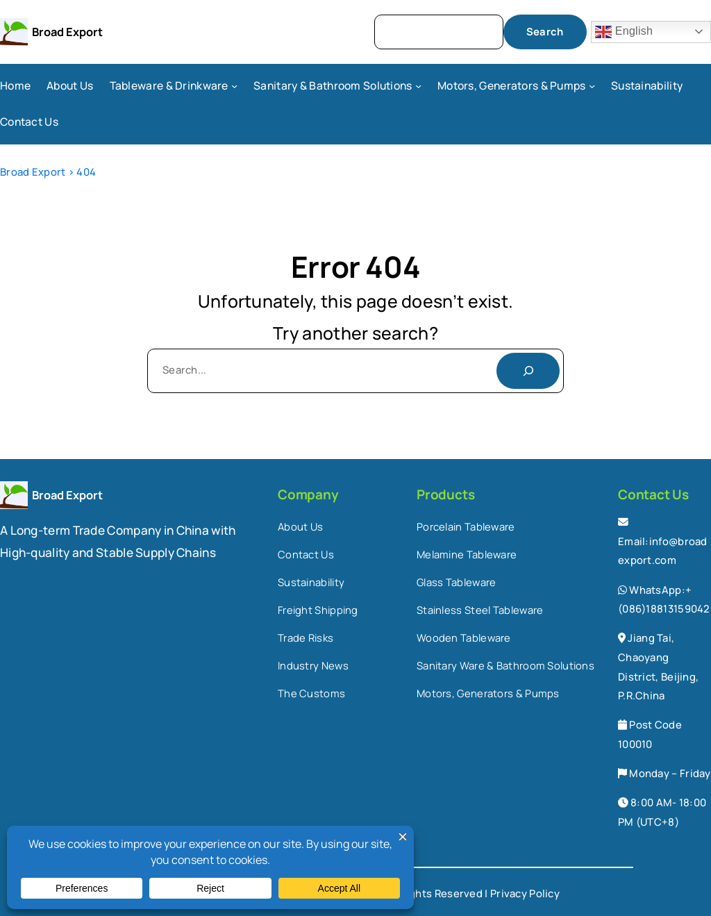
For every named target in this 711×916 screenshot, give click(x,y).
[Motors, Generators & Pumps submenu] (592, 86)
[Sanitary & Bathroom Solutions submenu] (418, 86)
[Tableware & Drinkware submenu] (234, 86)
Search (545, 31)
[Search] (528, 371)
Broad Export (67, 32)
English (624, 32)
